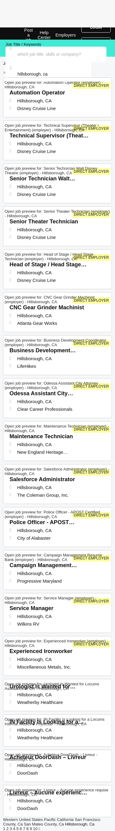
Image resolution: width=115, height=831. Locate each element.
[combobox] (48, 74)
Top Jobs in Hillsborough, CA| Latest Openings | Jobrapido (20, 33)
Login (96, 27)
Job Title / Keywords (23, 44)
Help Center (44, 35)
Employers (66, 35)
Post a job (28, 35)
